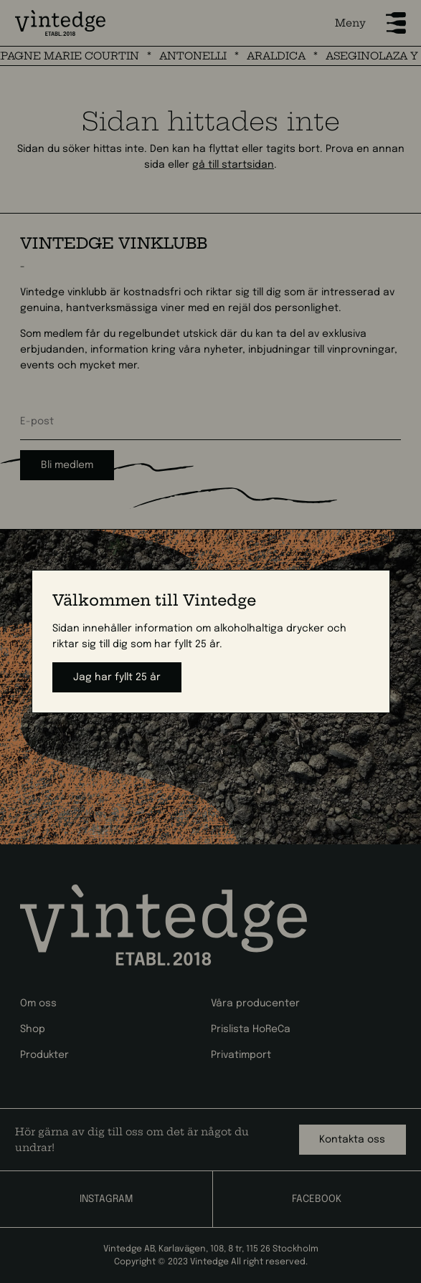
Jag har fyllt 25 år (117, 677)
